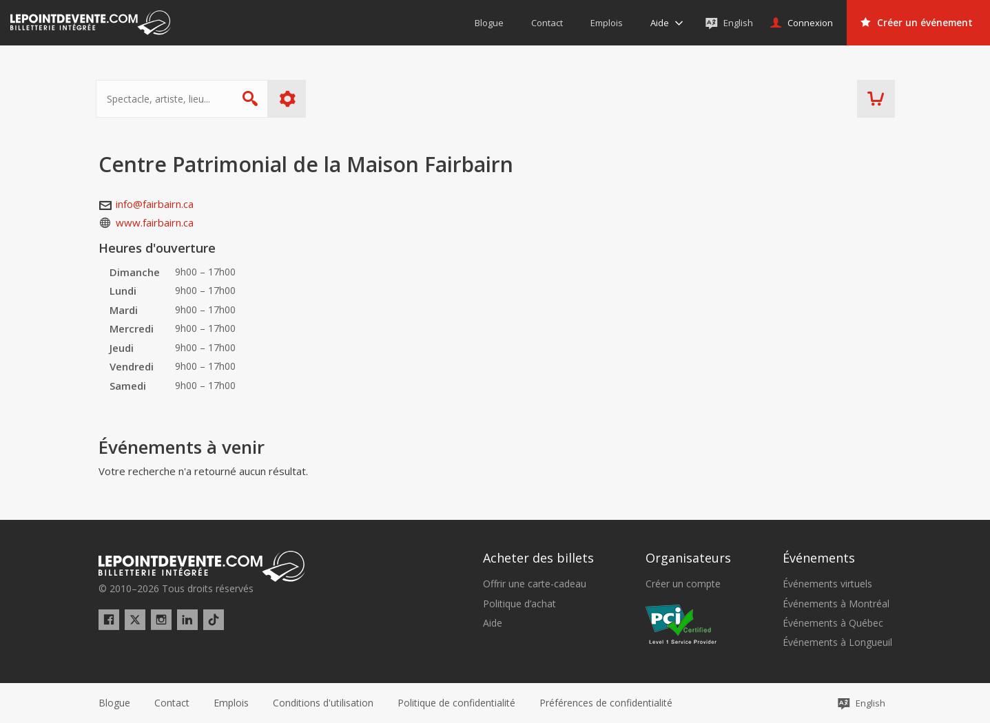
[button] (605, 703)
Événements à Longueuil (837, 642)
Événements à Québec (833, 623)
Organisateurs (688, 557)
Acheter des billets (538, 557)
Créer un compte (683, 584)
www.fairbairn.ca (155, 222)
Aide (492, 623)
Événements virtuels (827, 584)
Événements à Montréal (836, 604)
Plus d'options (290, 99)
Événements (819, 557)
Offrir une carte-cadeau (534, 584)
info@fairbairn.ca (155, 204)
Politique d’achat (519, 604)
